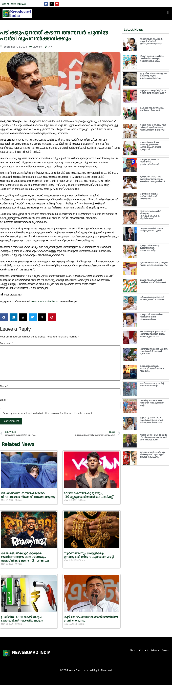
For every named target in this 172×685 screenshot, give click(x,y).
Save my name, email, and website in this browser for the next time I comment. (48, 413)
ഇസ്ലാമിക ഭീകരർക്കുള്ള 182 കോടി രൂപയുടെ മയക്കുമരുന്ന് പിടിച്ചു (153, 76)
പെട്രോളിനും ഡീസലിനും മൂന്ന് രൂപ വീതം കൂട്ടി (152, 109)
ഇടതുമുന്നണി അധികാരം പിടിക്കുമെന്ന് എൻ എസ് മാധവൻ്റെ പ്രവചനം (152, 455)
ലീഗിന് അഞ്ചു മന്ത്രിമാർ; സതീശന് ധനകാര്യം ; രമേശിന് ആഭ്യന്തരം (152, 58)
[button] (167, 12)
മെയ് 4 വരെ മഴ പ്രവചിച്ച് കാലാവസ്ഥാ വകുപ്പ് (152, 384)
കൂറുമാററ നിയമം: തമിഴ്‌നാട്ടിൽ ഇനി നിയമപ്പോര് (149, 196)
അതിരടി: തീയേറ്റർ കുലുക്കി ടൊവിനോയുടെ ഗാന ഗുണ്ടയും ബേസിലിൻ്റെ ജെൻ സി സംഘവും (25, 557)
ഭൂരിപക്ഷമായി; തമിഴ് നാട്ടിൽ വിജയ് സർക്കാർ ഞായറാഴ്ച (154, 264)
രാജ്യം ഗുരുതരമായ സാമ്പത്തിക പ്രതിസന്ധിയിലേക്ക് (149, 162)
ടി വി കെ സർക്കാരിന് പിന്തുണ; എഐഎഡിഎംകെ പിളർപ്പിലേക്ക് (150, 215)
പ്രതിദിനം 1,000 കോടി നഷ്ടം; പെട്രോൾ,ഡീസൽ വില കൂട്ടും (22, 619)
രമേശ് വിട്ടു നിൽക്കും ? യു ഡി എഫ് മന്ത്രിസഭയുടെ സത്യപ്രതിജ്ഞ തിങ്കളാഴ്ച (153, 127)
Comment (6, 343)
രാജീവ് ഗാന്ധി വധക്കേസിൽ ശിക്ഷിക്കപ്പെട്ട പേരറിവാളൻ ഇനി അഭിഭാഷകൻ (153, 437)
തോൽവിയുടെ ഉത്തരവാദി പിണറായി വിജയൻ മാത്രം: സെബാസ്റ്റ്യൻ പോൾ (153, 334)
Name (4, 386)
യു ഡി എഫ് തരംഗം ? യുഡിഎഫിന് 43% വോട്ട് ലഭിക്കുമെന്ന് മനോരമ (151, 420)
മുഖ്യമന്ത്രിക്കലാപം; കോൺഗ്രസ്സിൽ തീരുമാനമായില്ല (149, 248)
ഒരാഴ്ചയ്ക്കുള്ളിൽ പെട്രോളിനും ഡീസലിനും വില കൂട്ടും (152, 368)
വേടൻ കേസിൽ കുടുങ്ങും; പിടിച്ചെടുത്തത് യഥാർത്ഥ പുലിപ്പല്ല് (88, 495)
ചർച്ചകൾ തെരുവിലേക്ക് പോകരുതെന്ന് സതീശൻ (152, 298)
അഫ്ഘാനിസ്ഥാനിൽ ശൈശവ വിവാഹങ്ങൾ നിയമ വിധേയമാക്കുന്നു (28, 495)
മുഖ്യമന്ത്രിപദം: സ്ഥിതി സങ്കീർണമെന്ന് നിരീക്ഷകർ (153, 281)
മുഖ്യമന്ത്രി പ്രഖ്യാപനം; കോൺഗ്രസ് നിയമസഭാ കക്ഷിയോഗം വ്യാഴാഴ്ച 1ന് (152, 179)
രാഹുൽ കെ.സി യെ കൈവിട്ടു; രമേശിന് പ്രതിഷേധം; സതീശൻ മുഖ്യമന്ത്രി (150, 146)
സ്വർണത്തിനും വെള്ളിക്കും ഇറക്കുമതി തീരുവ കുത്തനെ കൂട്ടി (89, 555)
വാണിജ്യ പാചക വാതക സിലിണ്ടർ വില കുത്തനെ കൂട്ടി (152, 403)
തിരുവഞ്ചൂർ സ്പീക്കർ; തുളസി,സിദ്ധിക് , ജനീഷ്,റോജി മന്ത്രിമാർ (151, 41)
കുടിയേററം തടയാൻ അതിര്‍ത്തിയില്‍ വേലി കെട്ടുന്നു (91, 619)
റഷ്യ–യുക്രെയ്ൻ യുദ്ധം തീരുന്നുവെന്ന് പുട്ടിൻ (151, 229)
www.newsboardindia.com (45, 301)
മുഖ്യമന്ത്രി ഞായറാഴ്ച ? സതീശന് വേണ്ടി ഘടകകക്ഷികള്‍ (151, 317)
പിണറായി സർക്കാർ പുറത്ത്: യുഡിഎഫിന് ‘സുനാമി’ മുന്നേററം (154, 351)
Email (4, 400)
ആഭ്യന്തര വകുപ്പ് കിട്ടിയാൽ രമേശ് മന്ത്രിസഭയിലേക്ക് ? (153, 91)
